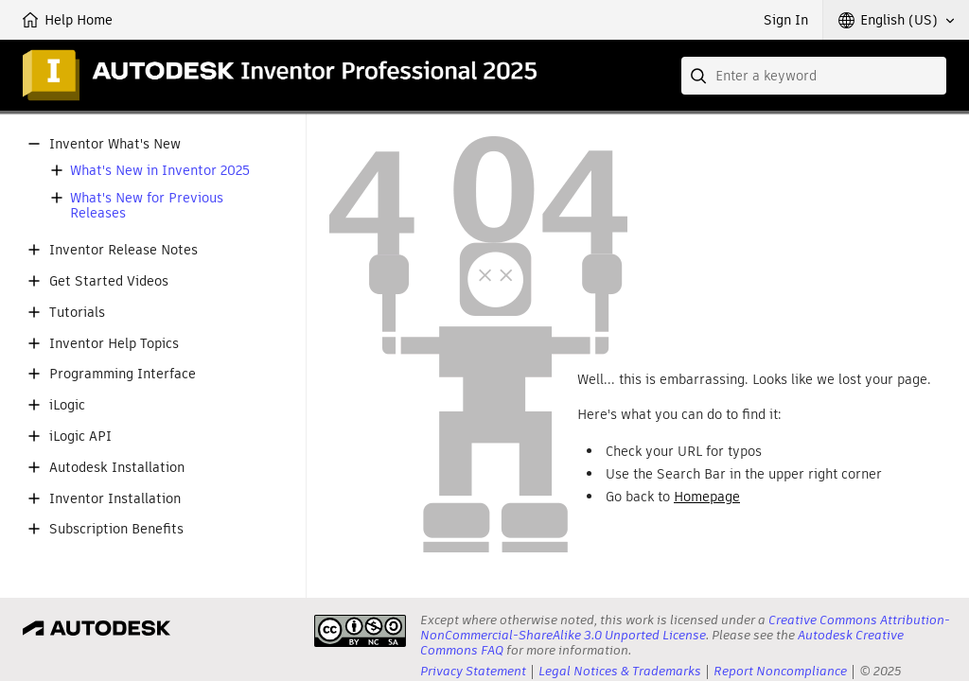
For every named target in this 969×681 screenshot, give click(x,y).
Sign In (786, 19)
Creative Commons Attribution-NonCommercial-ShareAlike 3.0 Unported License (685, 627)
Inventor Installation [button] (115, 499)
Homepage (707, 496)
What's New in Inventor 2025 (160, 171)
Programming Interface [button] (122, 374)
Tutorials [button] (77, 313)
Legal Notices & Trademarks (619, 671)
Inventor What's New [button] (115, 144)
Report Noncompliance (780, 671)
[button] (896, 20)
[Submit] (700, 76)
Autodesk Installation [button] (117, 468)
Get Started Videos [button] (108, 281)
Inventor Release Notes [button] (123, 250)
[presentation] (360, 631)
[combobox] (813, 76)
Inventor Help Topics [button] (114, 344)
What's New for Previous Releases (146, 206)
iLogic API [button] (80, 436)
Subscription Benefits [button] (116, 529)
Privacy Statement (473, 671)
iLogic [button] (67, 405)
